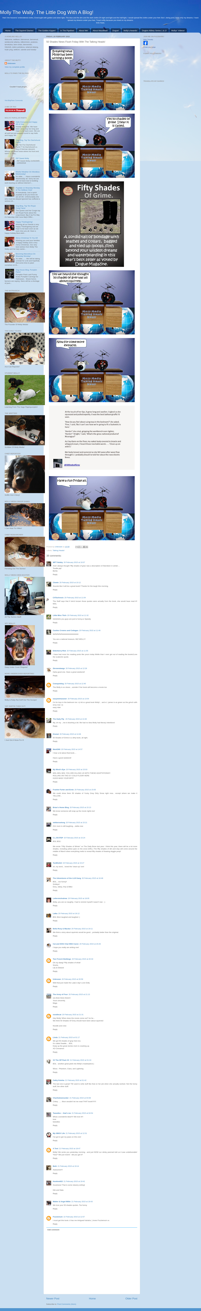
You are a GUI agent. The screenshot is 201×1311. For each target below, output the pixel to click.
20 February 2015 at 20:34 (82, 959)
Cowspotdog (58, 684)
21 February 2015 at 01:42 (75, 1080)
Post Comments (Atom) (66, 1304)
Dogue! (115, 30)
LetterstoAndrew (60, 898)
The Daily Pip (59, 719)
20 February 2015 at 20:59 (72, 979)
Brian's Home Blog (61, 807)
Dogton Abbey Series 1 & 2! (154, 30)
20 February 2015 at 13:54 (78, 699)
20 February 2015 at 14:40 (76, 719)
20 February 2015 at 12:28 (76, 668)
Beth (55, 1166)
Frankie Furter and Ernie (63, 790)
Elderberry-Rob (59, 651)
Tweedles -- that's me (62, 1113)
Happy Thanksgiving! (24, 222)
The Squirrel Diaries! (24, 30)
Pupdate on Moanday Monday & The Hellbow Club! (28, 189)
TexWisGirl (57, 863)
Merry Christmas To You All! (27, 238)
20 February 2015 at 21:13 (79, 994)
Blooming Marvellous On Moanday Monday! (25, 255)
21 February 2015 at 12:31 (76, 1133)
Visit (14, 100)
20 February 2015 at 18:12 (69, 913)
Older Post (131, 1298)
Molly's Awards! (130, 30)
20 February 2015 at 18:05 (78, 898)
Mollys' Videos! (178, 30)
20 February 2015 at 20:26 (90, 944)
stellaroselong (59, 823)
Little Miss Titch (59, 615)
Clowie (56, 583)
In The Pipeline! (67, 30)
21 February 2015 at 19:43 (82, 1202)
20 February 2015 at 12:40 (75, 684)
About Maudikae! (100, 30)
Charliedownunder (61, 1098)
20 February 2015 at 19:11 (82, 929)
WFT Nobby (58, 562)
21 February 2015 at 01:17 (69, 1037)
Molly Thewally (148, 39)
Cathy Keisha (58, 1080)
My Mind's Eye (59, 769)
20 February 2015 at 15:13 (80, 807)
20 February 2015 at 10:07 (74, 562)
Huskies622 (58, 1181)
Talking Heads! (59, 550)
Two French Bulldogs (62, 959)
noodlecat (57, 1015)
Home (8, 30)
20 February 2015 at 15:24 (74, 838)
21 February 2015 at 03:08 (80, 1098)
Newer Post (52, 1298)
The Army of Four (60, 994)
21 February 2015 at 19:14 (68, 1166)
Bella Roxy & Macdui (62, 929)
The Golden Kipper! (47, 30)
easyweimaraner (60, 699)
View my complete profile (15, 67)
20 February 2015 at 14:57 (71, 749)
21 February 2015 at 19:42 (74, 1181)
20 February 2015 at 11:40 (89, 630)
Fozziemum (58, 1217)
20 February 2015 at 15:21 (76, 823)
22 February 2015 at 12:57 (74, 1217)
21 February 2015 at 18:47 (69, 1149)
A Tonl (55, 1149)
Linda (55, 1037)
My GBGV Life (59, 1133)
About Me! (83, 30)
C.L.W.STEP (58, 838)
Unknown (59, 547)
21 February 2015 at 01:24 (80, 1060)
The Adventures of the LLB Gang (67, 878)
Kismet (56, 734)
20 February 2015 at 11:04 (75, 598)
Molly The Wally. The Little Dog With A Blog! (46, 12)
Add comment (53, 1230)
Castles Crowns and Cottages (65, 630)
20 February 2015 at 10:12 (70, 583)
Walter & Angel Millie (62, 1202)
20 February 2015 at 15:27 (73, 863)
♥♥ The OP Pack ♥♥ (61, 1060)
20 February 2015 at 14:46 (70, 734)
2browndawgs (59, 668)
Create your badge (149, 47)
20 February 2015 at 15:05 (85, 790)
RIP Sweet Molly (22, 158)
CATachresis (58, 598)
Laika (55, 913)
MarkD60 (56, 749)
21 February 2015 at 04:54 (82, 1113)
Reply (55, 574)
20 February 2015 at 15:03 (76, 769)
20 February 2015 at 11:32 (78, 615)
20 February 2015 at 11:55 (77, 651)
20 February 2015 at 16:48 (92, 878)
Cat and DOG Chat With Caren (66, 944)
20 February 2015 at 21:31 (72, 1015)
